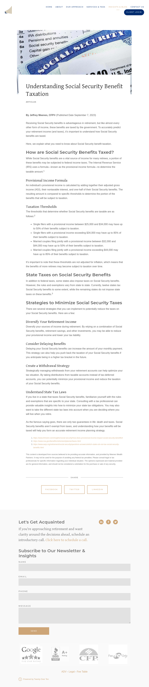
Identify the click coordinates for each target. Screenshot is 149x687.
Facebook (51, 489)
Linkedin (97, 489)
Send (34, 631)
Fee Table (82, 671)
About (59, 7)
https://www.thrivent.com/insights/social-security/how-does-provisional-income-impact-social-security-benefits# (78, 438)
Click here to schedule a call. (66, 540)
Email (23, 576)
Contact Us (137, 7)
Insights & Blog (117, 7)
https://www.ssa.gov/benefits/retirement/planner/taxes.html (57, 441)
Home (49, 7)
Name (22, 562)
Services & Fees (96, 7)
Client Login (134, 12)
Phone (23, 591)
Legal (72, 671)
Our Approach (74, 7)
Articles (31, 102)
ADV (63, 671)
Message (25, 606)
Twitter (74, 489)
